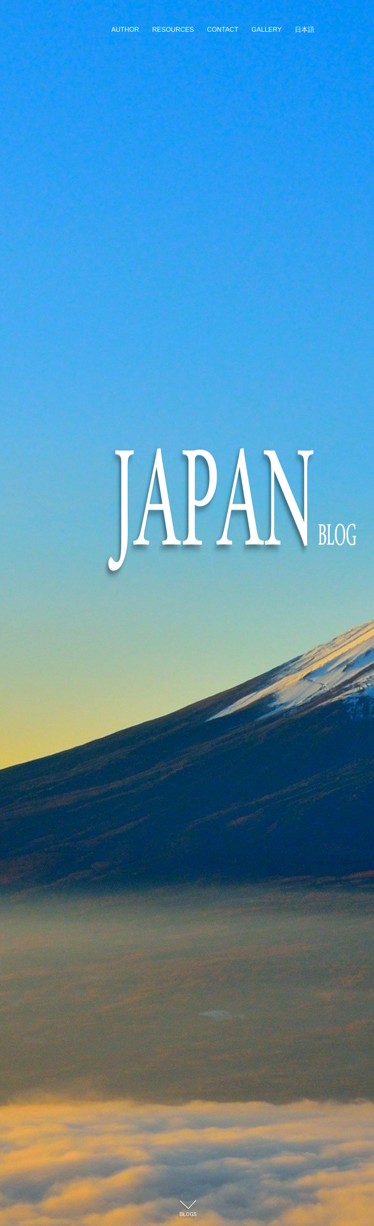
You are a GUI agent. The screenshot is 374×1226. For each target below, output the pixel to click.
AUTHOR (125, 29)
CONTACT (222, 29)
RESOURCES (173, 29)
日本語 (304, 29)
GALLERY (266, 29)
